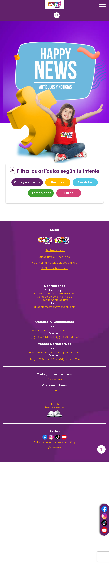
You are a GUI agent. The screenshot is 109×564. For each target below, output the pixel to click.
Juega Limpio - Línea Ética (54, 257)
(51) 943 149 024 (44, 359)
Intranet (54, 390)
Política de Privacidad (54, 269)
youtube (104, 530)
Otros (68, 193)
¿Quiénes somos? (54, 251)
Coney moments (27, 182)
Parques (57, 182)
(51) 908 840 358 (69, 337)
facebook (104, 509)
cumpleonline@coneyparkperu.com (56, 330)
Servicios (85, 182)
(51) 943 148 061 (44, 337)
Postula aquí (54, 379)
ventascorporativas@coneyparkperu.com (56, 352)
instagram (104, 516)
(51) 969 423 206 (69, 359)
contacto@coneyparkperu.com (56, 307)
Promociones (40, 193)
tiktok (104, 523)
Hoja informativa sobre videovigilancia (54, 263)
